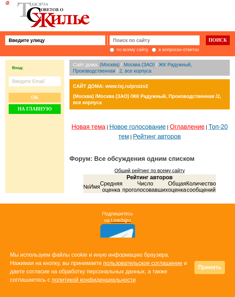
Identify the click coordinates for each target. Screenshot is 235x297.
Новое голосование (137, 126)
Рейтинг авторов (157, 136)
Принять (209, 267)
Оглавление (187, 126)
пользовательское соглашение (142, 263)
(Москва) (109, 64)
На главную (35, 109)
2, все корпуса (135, 71)
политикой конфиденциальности (94, 280)
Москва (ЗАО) (139, 64)
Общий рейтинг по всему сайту (150, 170)
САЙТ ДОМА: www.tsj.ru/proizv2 (110, 86)
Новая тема (89, 126)
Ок (34, 97)
